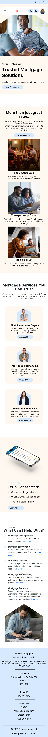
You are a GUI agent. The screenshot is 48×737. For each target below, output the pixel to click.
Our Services (24, 718)
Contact (32, 733)
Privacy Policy (19, 733)
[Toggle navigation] (5, 11)
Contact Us (24, 135)
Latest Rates (24, 715)
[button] (25, 337)
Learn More (26, 541)
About (24, 707)
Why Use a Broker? (24, 711)
